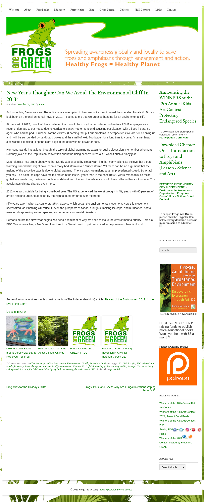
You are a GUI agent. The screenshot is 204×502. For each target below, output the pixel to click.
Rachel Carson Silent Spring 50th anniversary (51, 369)
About (27, 9)
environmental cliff (48, 366)
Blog (91, 9)
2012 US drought (127, 363)
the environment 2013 (85, 369)
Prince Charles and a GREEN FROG (82, 350)
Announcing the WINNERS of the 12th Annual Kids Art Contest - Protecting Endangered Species (177, 106)
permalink (115, 369)
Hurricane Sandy (145, 366)
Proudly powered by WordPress (115, 489)
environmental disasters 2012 (72, 366)
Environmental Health (77, 363)
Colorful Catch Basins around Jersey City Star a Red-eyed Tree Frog (21, 352)
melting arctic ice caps (17, 369)
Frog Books (42, 9)
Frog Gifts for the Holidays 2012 (26, 387)
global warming (95, 366)
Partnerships (77, 9)
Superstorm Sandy (98, 363)
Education (59, 9)
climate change (31, 366)
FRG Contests (142, 9)
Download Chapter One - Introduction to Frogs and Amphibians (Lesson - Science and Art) (177, 159)
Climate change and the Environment (48, 363)
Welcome (14, 9)
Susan (41, 104)
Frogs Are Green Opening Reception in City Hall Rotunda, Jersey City (117, 352)
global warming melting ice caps (119, 366)
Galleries (124, 9)
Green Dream (107, 9)
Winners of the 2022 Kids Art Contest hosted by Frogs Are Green (175, 442)
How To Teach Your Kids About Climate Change (52, 350)
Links (158, 9)
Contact (171, 9)
